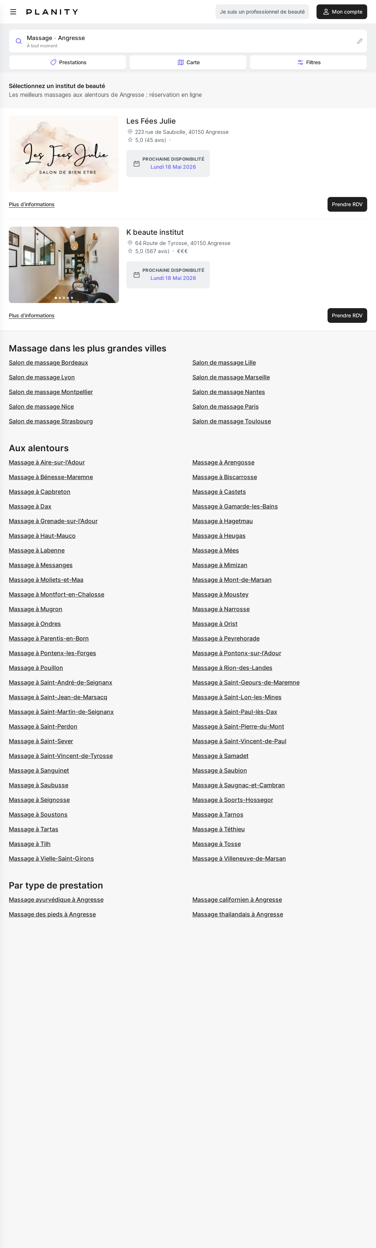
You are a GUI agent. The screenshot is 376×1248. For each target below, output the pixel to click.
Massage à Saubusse (38, 785)
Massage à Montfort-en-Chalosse (56, 594)
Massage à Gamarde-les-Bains (235, 506)
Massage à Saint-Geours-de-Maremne (246, 682)
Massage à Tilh (30, 843)
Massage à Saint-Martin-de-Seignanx (61, 711)
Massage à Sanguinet (39, 770)
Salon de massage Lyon (42, 377)
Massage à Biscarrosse (224, 477)
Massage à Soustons (38, 814)
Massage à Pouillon (36, 667)
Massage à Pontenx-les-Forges (52, 653)
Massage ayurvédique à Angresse (56, 899)
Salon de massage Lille (224, 362)
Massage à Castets (219, 491)
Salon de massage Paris (225, 406)
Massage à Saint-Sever (41, 741)
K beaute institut (155, 232)
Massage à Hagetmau (222, 521)
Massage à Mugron (35, 609)
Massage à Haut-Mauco (42, 535)
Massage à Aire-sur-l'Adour (47, 462)
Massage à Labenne (37, 550)
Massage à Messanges (41, 565)
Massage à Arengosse (223, 462)
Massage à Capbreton (39, 491)
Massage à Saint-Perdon (43, 726)
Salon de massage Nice (41, 406)
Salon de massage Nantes (228, 391)
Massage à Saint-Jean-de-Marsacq (58, 697)
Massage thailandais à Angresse (237, 914)
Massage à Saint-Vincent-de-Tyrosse (61, 755)
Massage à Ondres (35, 623)
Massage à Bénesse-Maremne (51, 477)
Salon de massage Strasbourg (51, 421)
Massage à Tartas (33, 829)
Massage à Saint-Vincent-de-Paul (239, 741)
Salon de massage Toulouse (231, 421)
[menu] (13, 11)
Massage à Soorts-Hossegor (232, 799)
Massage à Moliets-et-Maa (46, 579)
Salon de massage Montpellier (51, 391)
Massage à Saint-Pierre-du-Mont (238, 726)
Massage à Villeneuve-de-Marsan (239, 858)
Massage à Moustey (220, 594)
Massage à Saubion (219, 770)
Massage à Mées (215, 550)
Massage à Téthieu (218, 829)
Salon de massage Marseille (231, 377)
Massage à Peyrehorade (226, 638)
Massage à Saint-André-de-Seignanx (60, 682)
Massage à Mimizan (219, 565)
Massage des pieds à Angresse (52, 914)
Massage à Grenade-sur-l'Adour (53, 521)
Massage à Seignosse (39, 799)
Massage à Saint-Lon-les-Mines (237, 697)
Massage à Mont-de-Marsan (232, 579)
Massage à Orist (215, 623)
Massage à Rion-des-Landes (232, 667)
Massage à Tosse (216, 843)
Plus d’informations (32, 204)
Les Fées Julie (151, 121)
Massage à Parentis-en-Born (49, 638)
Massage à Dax (30, 506)
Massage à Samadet (220, 755)
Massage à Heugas (219, 535)
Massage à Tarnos (217, 814)
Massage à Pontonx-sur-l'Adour (236, 653)
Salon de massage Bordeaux (48, 362)
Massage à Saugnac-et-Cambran (238, 785)
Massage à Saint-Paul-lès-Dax (234, 711)
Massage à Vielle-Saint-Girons (51, 858)
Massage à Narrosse (221, 609)
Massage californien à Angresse (237, 899)
